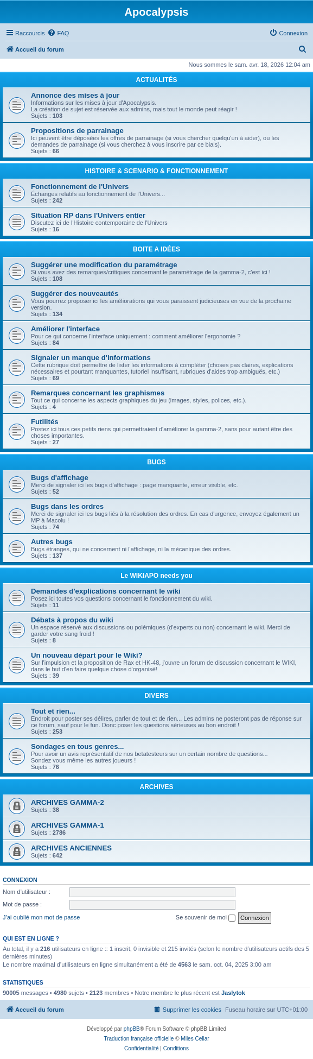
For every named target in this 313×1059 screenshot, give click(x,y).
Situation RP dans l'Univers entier (88, 215)
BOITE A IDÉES (156, 249)
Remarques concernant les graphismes (97, 393)
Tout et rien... (53, 711)
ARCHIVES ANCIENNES (71, 848)
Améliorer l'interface (65, 329)
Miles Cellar (195, 1039)
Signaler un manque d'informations (91, 358)
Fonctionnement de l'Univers (80, 186)
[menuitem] (58, 33)
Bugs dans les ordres (67, 506)
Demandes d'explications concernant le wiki (106, 591)
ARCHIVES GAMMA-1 (67, 825)
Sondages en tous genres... (77, 746)
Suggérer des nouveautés (74, 293)
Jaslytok (233, 992)
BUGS (156, 462)
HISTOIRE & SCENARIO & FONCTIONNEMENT (156, 171)
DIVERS (156, 695)
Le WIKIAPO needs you (156, 575)
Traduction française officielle (139, 1039)
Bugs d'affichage (59, 478)
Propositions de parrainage (77, 131)
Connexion (20, 880)
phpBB (132, 1029)
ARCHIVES (156, 787)
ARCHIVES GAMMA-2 (67, 802)
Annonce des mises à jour (75, 95)
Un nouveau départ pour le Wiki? (87, 655)
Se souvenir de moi (205, 918)
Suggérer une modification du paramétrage (104, 265)
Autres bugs (52, 542)
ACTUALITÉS (156, 80)
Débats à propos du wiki (72, 620)
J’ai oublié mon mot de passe (41, 917)
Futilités (45, 422)
